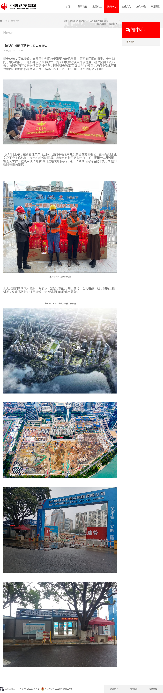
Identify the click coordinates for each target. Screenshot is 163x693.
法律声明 (114, 689)
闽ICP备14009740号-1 (29, 689)
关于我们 (82, 6)
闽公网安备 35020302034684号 (56, 689)
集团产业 (97, 6)
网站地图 (134, 689)
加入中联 (141, 6)
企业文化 (126, 6)
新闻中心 (111, 6)
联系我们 (155, 6)
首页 (67, 6)
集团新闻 (130, 41)
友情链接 (153, 689)
